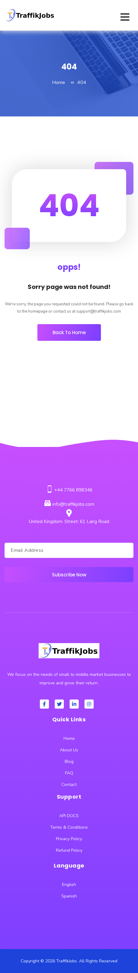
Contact (69, 784)
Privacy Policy (69, 839)
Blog (69, 761)
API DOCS (69, 816)
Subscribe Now (69, 575)
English (69, 884)
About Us (69, 750)
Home (58, 82)
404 (81, 82)
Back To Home (69, 332)
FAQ (69, 773)
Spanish (69, 896)
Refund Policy (69, 850)
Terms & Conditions (69, 827)
